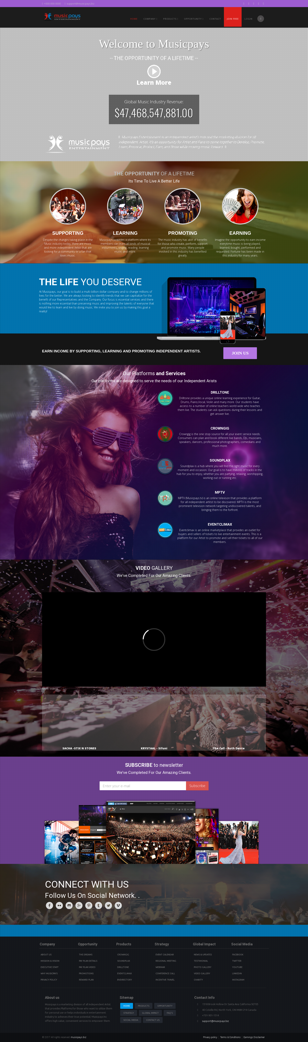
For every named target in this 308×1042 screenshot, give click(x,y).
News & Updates (203, 954)
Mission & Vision (50, 961)
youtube (237, 967)
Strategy (128, 1013)
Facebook (237, 954)
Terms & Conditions (230, 1037)
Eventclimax (124, 973)
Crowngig (123, 954)
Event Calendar (165, 954)
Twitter (236, 961)
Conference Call (165, 973)
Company (150, 18)
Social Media (130, 1020)
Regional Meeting (166, 961)
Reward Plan (86, 980)
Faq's (170, 1013)
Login (248, 18)
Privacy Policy (49, 980)
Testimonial (201, 961)
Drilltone (123, 967)
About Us (46, 954)
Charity (198, 980)
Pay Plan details (88, 961)
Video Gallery (202, 973)
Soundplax (123, 961)
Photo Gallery (202, 967)
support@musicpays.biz (79, 3)
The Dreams (85, 954)
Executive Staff (50, 967)
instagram (238, 980)
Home (134, 18)
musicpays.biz (78, 1037)
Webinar (160, 967)
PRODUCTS (170, 18)
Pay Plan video (87, 967)
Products (143, 1006)
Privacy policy (210, 1037)
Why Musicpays (49, 973)
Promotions (86, 973)
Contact (215, 18)
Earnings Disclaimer (254, 1037)
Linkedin (237, 973)
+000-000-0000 (51, 3)
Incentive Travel (165, 980)
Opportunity (194, 18)
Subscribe (197, 785)
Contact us (153, 1020)
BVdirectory (124, 980)
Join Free (233, 18)
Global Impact (150, 1013)
